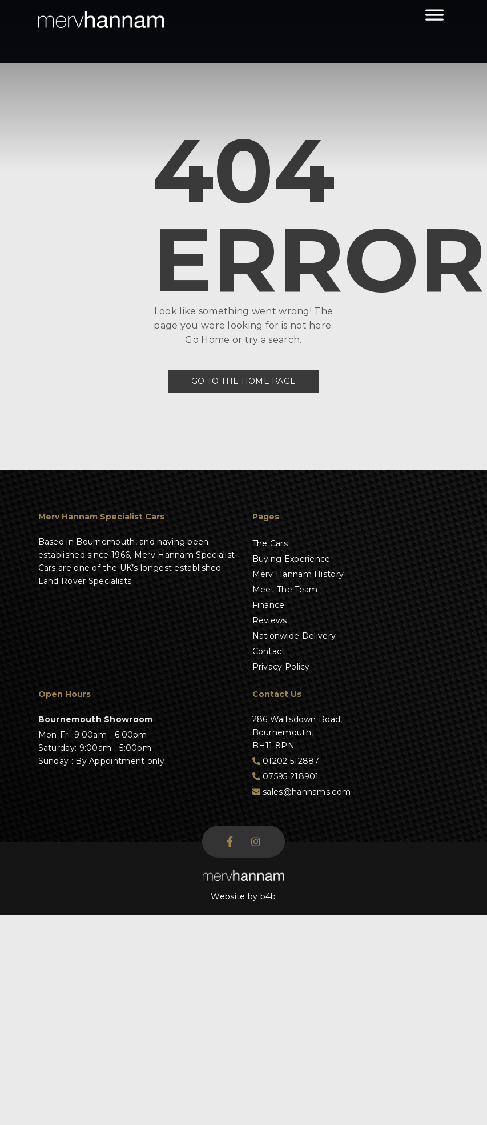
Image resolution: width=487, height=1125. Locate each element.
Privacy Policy (281, 667)
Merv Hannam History (298, 574)
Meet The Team (285, 589)
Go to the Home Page (243, 381)
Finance (268, 605)
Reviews (269, 620)
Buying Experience (291, 559)
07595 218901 (285, 776)
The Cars (270, 543)
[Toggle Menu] (434, 20)
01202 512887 (286, 761)
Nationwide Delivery (294, 636)
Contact (268, 651)
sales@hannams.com (301, 792)
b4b (268, 896)
